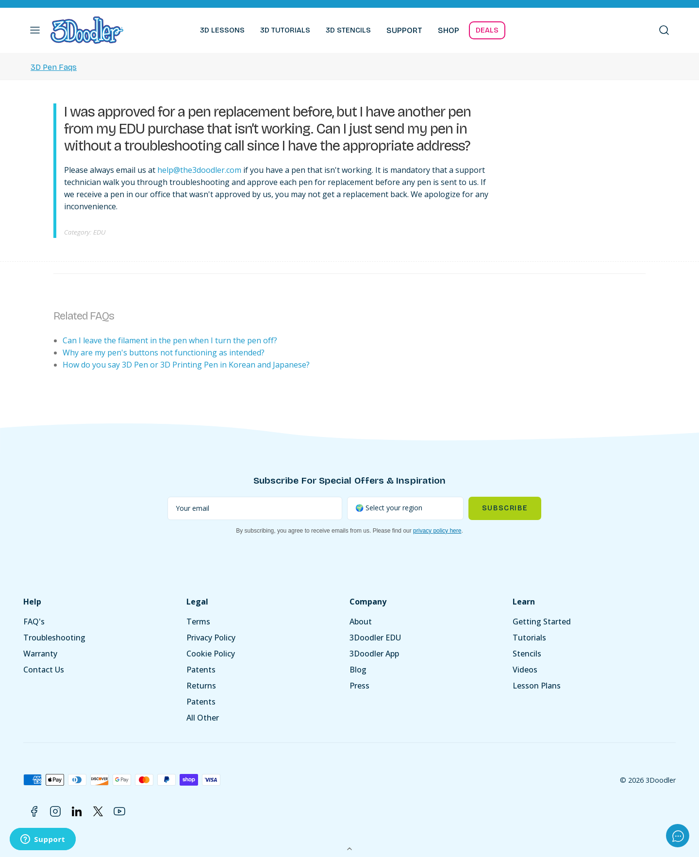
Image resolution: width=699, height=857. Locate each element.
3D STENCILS (348, 30)
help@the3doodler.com (199, 170)
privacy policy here (437, 530)
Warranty (40, 653)
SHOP (448, 30)
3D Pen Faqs (54, 67)
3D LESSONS (222, 30)
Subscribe (505, 508)
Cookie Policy (210, 653)
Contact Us (43, 669)
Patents (201, 669)
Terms (198, 621)
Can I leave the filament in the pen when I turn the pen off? (170, 340)
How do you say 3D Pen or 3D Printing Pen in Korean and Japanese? (186, 364)
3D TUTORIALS (285, 30)
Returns (201, 685)
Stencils (527, 653)
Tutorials (529, 637)
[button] (35, 30)
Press (359, 685)
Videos (525, 669)
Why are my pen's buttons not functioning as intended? (164, 352)
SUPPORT (404, 30)
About (361, 621)
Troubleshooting (54, 637)
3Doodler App (374, 653)
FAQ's (34, 621)
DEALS (487, 30)
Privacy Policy (210, 637)
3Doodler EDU (375, 637)
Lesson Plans (537, 685)
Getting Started (542, 621)
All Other (202, 717)
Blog (358, 669)
